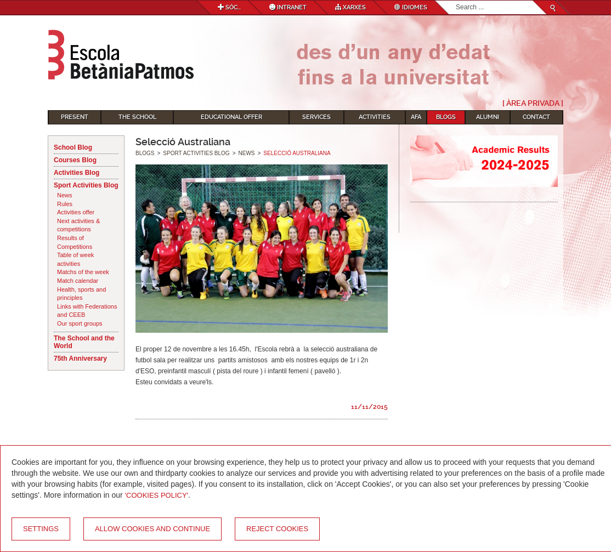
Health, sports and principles (81, 293)
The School (137, 117)
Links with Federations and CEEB (87, 310)
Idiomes (410, 7)
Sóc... (229, 7)
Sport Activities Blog (86, 185)
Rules (64, 204)
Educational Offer (231, 117)
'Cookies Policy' (157, 495)
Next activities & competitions (78, 225)
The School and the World (84, 342)
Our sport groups (80, 323)
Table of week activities (75, 259)
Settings (41, 529)
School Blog (73, 147)
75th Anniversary (80, 358)
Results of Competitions (74, 242)
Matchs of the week (83, 272)
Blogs (446, 117)
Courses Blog (75, 160)
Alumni (487, 117)
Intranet (288, 7)
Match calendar (77, 280)
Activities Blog (76, 173)
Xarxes (350, 7)
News (64, 195)
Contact (536, 117)
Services (316, 117)
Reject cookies (277, 529)
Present (74, 117)
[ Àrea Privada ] (532, 103)
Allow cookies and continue (152, 529)
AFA (416, 117)
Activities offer (75, 212)
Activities (375, 117)
